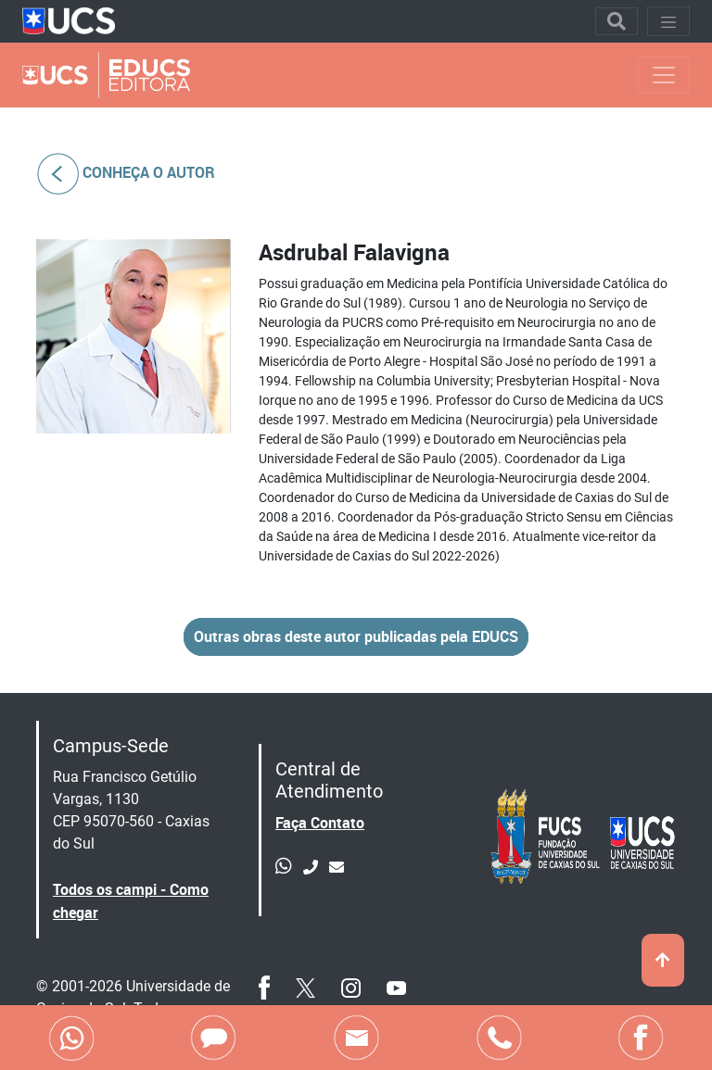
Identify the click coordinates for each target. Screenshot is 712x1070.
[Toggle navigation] (616, 21)
